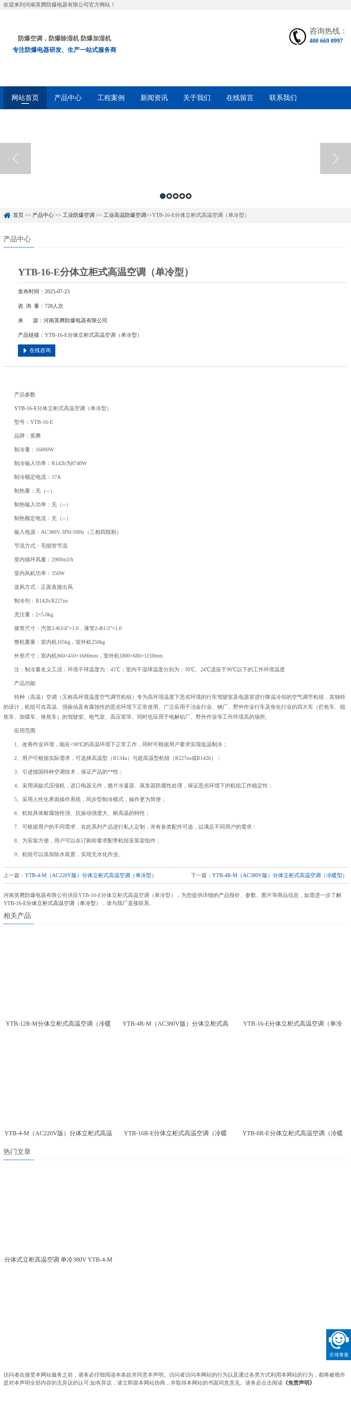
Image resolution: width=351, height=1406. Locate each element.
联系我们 (283, 98)
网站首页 (25, 98)
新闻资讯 (154, 98)
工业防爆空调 (79, 215)
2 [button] (169, 196)
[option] (175, 158)
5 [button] (188, 196)
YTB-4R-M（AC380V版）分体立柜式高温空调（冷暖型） (280, 875)
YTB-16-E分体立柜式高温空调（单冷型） (52, 903)
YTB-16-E (25, 408)
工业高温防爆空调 (124, 215)
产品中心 (68, 98)
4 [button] (182, 196)
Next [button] (335, 158)
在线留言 (240, 98)
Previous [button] (15, 158)
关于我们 (197, 98)
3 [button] (175, 196)
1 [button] (162, 196)
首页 (18, 215)
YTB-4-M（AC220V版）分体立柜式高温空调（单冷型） (90, 875)
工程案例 (111, 98)
